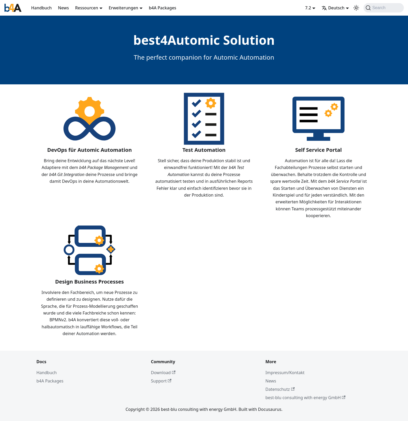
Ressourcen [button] (86, 8)
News (63, 8)
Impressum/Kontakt (284, 372)
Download (163, 372)
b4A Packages (162, 8)
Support (161, 381)
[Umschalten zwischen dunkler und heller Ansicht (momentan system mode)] (356, 8)
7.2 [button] (308, 8)
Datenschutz (280, 389)
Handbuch (41, 8)
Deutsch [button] (333, 8)
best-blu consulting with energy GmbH (305, 397)
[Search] (384, 7)
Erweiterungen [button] (123, 8)
